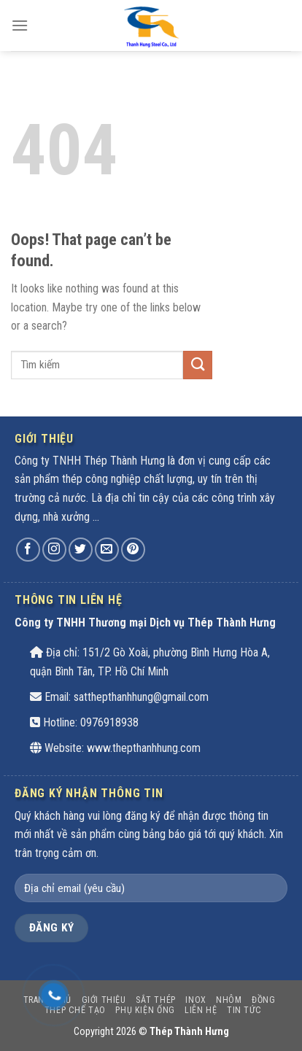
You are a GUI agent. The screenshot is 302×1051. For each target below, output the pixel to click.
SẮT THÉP (156, 1000)
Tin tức (244, 1010)
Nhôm (228, 1000)
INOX (195, 1000)
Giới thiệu (104, 1000)
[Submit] (197, 365)
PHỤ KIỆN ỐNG (144, 1010)
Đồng (263, 1000)
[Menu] (19, 25)
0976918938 (109, 722)
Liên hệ (201, 1010)
